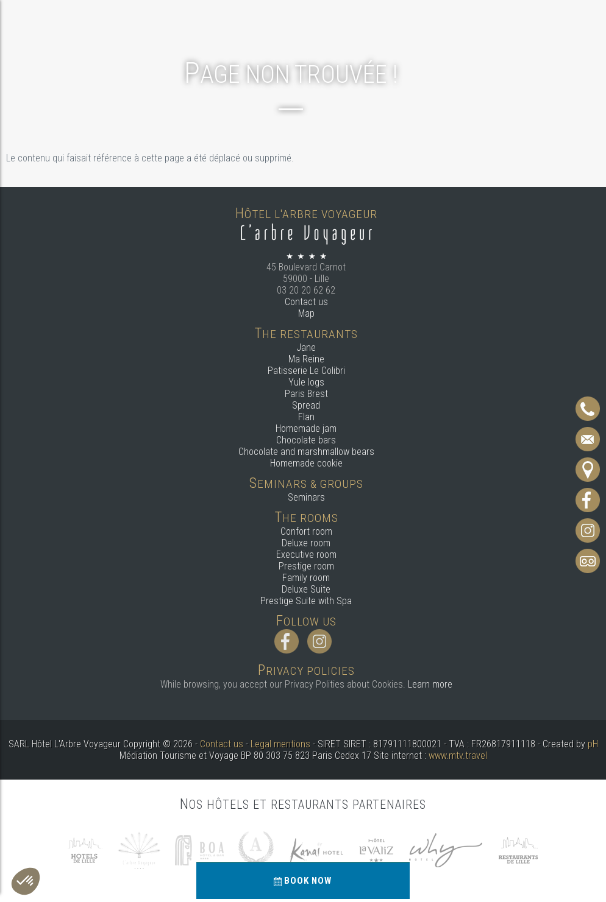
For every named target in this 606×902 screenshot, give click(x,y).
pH (593, 744)
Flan (306, 417)
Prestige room (306, 566)
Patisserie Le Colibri (306, 370)
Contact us (306, 302)
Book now (303, 880)
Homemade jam (306, 428)
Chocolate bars (306, 440)
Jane (306, 347)
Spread (306, 405)
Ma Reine (306, 359)
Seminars (306, 497)
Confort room (306, 531)
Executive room (306, 554)
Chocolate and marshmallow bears (306, 451)
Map (306, 313)
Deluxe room (306, 543)
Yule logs (306, 382)
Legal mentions (280, 744)
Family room (306, 577)
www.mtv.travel (458, 755)
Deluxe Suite (306, 589)
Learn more (430, 684)
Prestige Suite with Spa (306, 601)
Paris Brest (306, 394)
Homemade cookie (306, 463)
